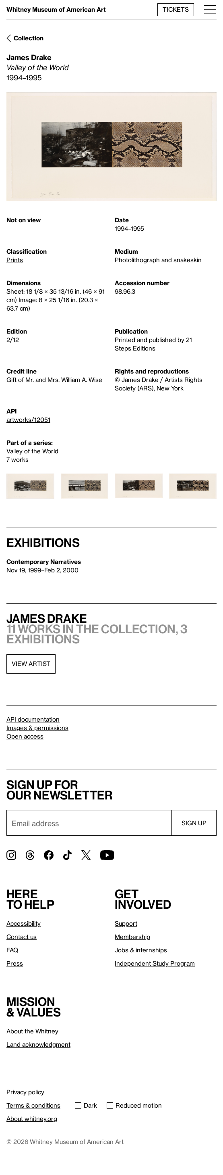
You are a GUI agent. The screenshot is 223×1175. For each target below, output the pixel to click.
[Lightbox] (111, 146)
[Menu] (210, 9)
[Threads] (30, 855)
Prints (14, 259)
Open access (24, 736)
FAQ (12, 950)
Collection (28, 38)
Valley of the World (32, 451)
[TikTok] (67, 855)
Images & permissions (37, 727)
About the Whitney (32, 1031)
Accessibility (23, 923)
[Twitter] (85, 855)
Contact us (21, 936)
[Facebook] (48, 855)
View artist (31, 663)
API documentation (33, 719)
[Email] (88, 823)
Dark (86, 1105)
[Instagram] (11, 855)
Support (126, 923)
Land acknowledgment (38, 1044)
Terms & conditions (33, 1105)
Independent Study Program (155, 963)
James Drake (29, 57)
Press (14, 963)
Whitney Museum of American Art (56, 9)
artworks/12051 (28, 419)
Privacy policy (25, 1092)
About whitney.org (31, 1118)
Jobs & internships (141, 950)
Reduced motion (134, 1105)
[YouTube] (107, 855)
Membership (132, 936)
